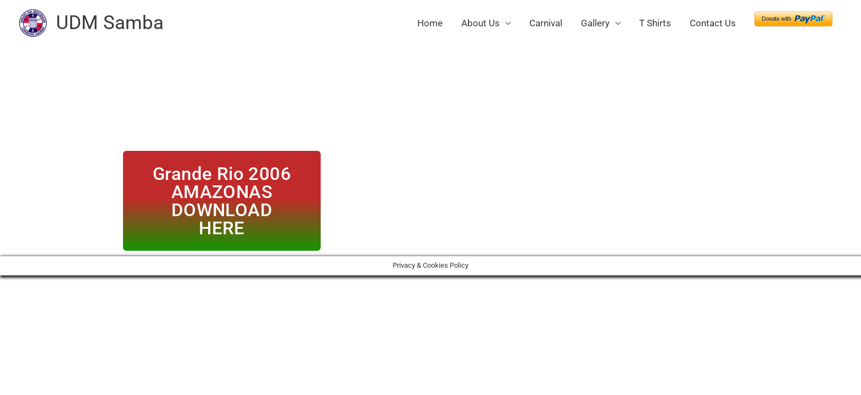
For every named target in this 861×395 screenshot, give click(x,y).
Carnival (545, 23)
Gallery (595, 23)
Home (430, 23)
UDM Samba (110, 23)
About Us (480, 23)
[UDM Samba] (33, 21)
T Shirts (655, 23)
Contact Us (713, 23)
